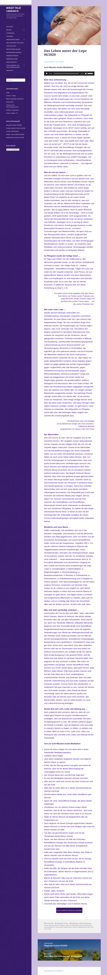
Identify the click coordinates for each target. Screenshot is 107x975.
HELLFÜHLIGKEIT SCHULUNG (15, 43)
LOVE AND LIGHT (11, 46)
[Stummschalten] (86, 73)
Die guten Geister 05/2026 (14, 125)
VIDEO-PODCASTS (11, 62)
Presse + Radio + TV (12, 113)
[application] (69, 73)
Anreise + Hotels (11, 96)
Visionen (75, 927)
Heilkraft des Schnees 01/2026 (15, 137)
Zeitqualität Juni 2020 (84, 927)
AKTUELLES (9, 26)
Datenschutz (10, 102)
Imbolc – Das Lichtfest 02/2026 (15, 134)
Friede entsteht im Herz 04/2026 (15, 128)
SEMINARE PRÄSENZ (12, 56)
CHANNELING (10, 33)
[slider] (66, 73)
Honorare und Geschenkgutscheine (12, 106)
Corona (46, 925)
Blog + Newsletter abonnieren (15, 99)
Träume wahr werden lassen (63, 927)
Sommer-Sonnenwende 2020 (73, 925)
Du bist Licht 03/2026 (12, 131)
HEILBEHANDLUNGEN (12, 39)
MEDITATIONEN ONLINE (13, 49)
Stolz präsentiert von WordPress (53, 971)
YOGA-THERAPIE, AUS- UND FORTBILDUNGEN (13, 66)
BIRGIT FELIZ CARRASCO (13, 9)
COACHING (9, 36)
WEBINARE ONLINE (12, 59)
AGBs (8, 92)
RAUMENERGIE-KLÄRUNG (13, 52)
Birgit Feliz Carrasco (62, 923)
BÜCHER (8, 30)
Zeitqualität (74, 923)
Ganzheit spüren (54, 925)
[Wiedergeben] (47, 73)
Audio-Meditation (86, 923)
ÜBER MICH (9, 70)
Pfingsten (62, 925)
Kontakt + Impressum (12, 110)
